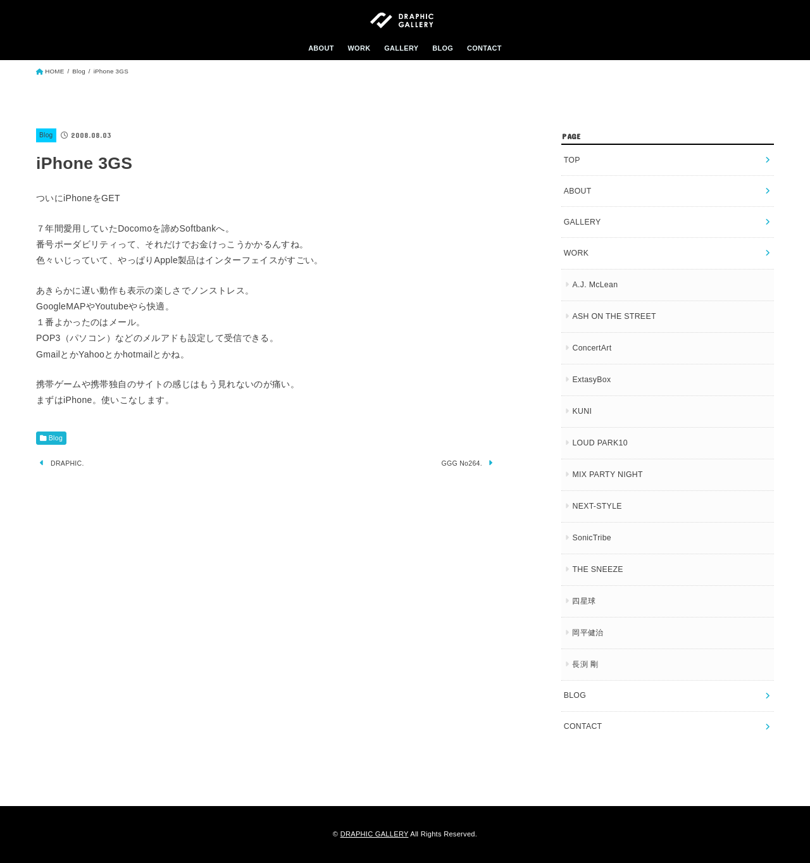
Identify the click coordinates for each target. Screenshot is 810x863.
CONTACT (484, 48)
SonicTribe (591, 537)
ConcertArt (591, 348)
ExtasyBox (591, 379)
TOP (572, 160)
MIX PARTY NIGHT (607, 474)
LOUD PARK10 (599, 442)
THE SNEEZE (597, 569)
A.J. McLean (595, 284)
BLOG (442, 48)
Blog (46, 135)
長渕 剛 (585, 664)
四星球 (583, 601)
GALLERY (401, 48)
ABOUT (321, 48)
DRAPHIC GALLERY (374, 834)
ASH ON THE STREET (614, 316)
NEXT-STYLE (596, 506)
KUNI (582, 411)
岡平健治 (587, 632)
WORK (358, 48)
